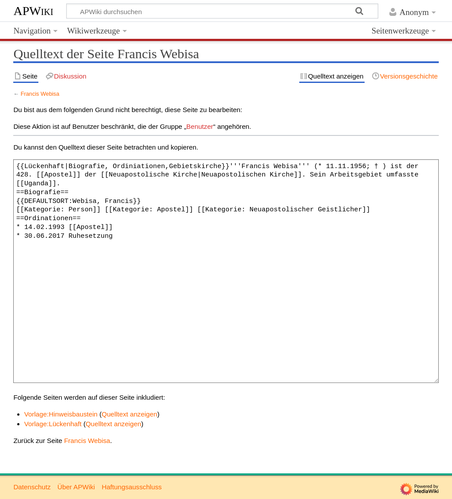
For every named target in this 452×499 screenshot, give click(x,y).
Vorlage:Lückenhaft (53, 424)
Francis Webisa (40, 93)
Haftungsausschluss (132, 487)
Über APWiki (76, 487)
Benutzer (199, 126)
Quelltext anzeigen (129, 414)
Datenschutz (31, 487)
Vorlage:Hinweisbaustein (61, 414)
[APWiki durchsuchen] (222, 11)
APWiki (33, 11)
